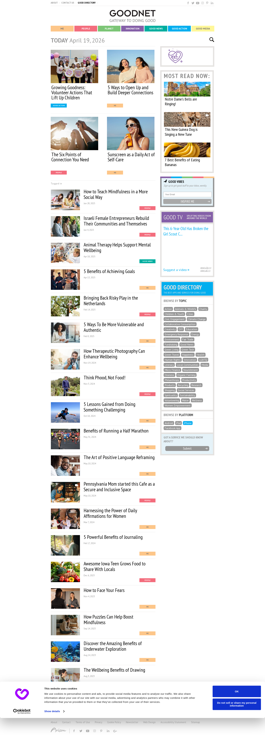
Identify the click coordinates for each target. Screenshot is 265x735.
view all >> (205, 270)
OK (237, 708)
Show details (52, 728)
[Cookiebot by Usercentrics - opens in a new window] (22, 728)
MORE (103, 694)
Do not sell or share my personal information (237, 721)
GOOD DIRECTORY (87, 2)
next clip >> (205, 267)
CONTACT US (67, 2)
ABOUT (54, 2)
